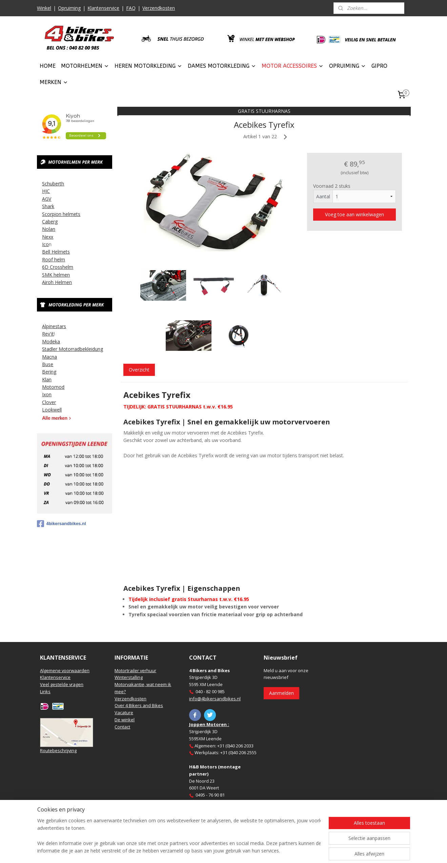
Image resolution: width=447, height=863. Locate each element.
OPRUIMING (347, 66)
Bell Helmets (56, 251)
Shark (48, 206)
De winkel (125, 720)
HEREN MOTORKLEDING (148, 66)
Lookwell (52, 409)
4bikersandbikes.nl (61, 524)
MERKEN (54, 82)
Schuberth (53, 183)
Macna (49, 357)
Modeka (51, 341)
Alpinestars (54, 326)
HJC (46, 191)
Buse (47, 364)
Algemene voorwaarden (64, 670)
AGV (46, 199)
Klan (47, 379)
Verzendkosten (158, 8)
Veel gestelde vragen (61, 684)
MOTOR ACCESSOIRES (293, 66)
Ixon (47, 394)
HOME (48, 66)
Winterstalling (129, 677)
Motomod (53, 387)
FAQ (131, 8)
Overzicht (139, 369)
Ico (45, 244)
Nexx (47, 237)
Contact (122, 727)
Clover (49, 402)
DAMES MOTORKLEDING (222, 66)
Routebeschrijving (58, 750)
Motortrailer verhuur (135, 670)
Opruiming (69, 8)
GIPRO (379, 66)
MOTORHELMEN (85, 66)
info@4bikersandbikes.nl (215, 699)
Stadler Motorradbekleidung (72, 349)
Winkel (44, 8)
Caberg (50, 221)
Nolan (48, 229)
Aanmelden (281, 693)
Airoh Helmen (57, 282)
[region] (179, 836)
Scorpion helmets (61, 214)
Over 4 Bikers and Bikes (139, 705)
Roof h (49, 259)
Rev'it (48, 333)
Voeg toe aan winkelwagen (354, 214)
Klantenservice (103, 8)
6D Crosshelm (57, 267)
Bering (49, 371)
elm (61, 259)
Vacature (124, 712)
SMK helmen (56, 275)
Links (45, 691)
